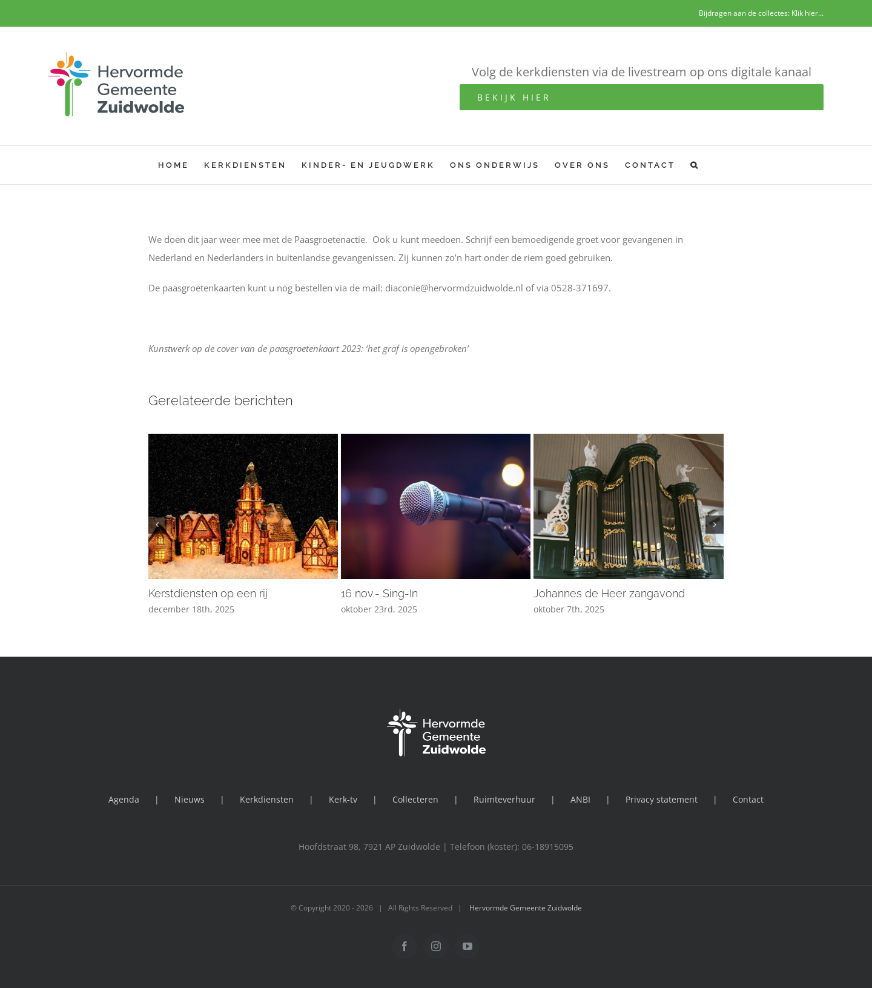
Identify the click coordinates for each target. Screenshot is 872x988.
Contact (748, 799)
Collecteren (415, 799)
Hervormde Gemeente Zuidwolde (525, 908)
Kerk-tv (343, 799)
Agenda (123, 799)
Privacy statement (662, 799)
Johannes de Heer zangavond (609, 593)
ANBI (580, 799)
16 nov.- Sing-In (379, 593)
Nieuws (189, 799)
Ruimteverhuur (504, 799)
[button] (694, 165)
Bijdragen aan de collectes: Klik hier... (761, 13)
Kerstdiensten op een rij (208, 593)
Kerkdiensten (267, 799)
